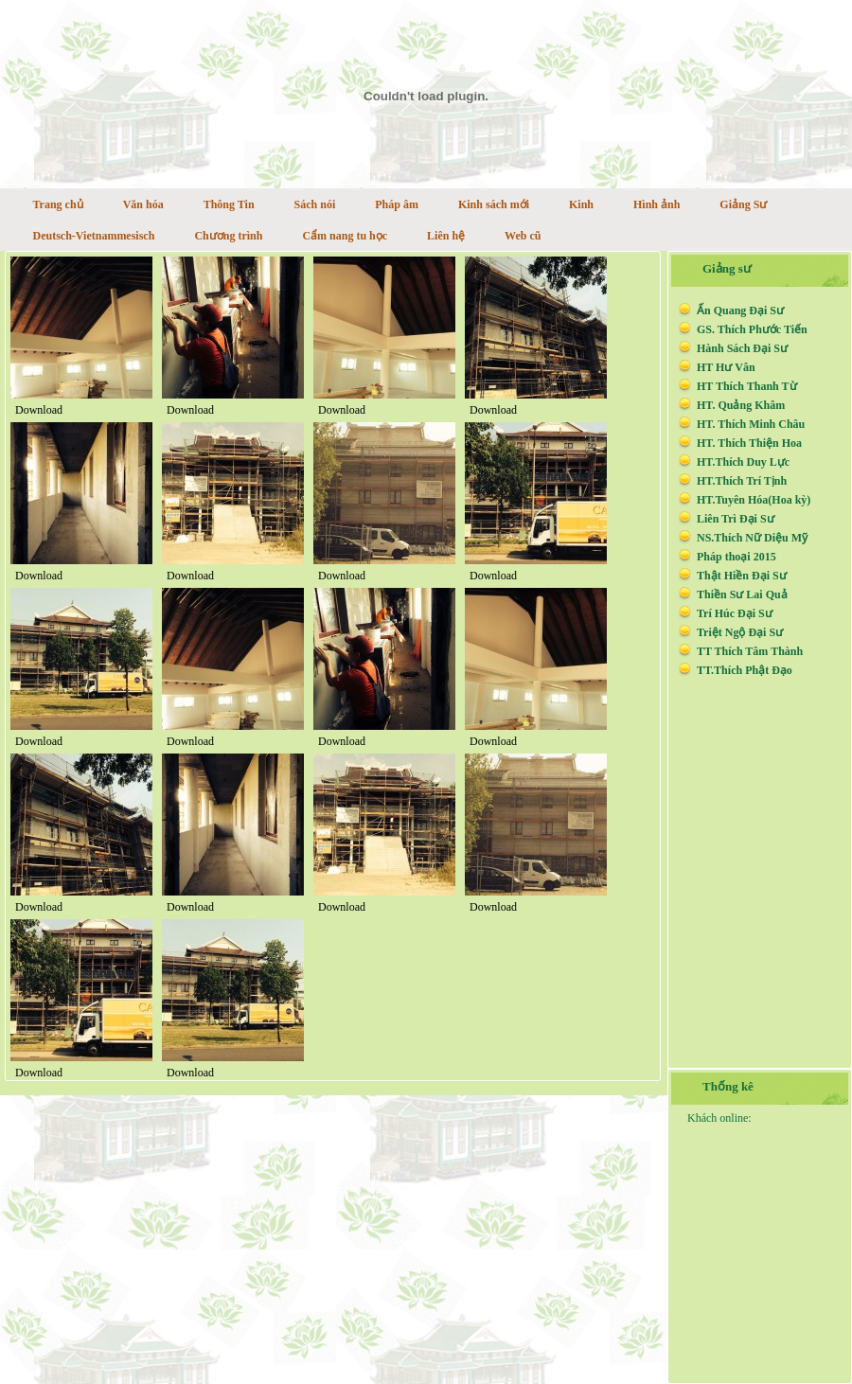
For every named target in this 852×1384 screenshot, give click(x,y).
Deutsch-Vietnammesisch (94, 235)
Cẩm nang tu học (344, 235)
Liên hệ (446, 235)
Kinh (581, 204)
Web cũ (523, 235)
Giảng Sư (743, 204)
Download (38, 410)
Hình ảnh (656, 204)
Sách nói (315, 204)
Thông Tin (229, 204)
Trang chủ (58, 204)
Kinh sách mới (493, 204)
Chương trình (228, 235)
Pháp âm (396, 204)
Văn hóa (143, 204)
